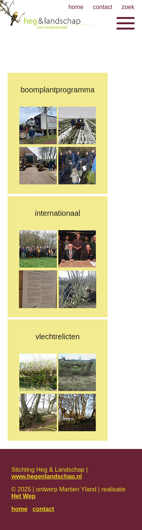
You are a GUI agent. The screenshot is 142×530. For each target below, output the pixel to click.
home (19, 509)
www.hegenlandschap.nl (46, 476)
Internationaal (57, 213)
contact (43, 509)
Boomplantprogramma (57, 90)
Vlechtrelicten (58, 336)
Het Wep (23, 496)
